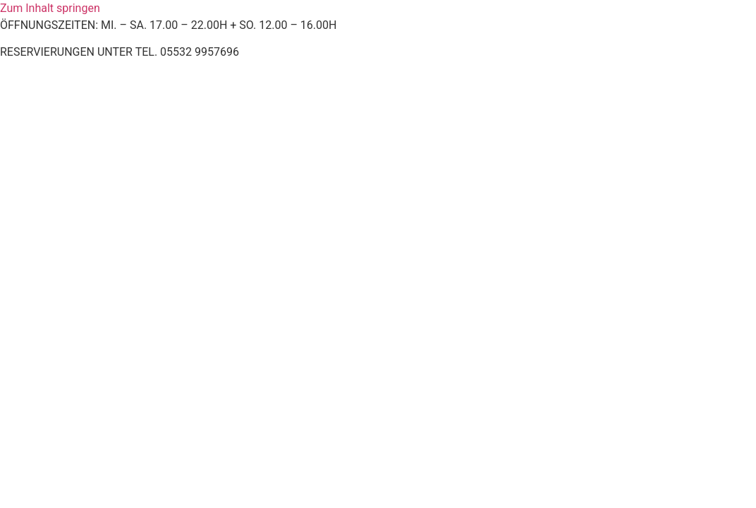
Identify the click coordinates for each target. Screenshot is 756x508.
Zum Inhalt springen (50, 8)
